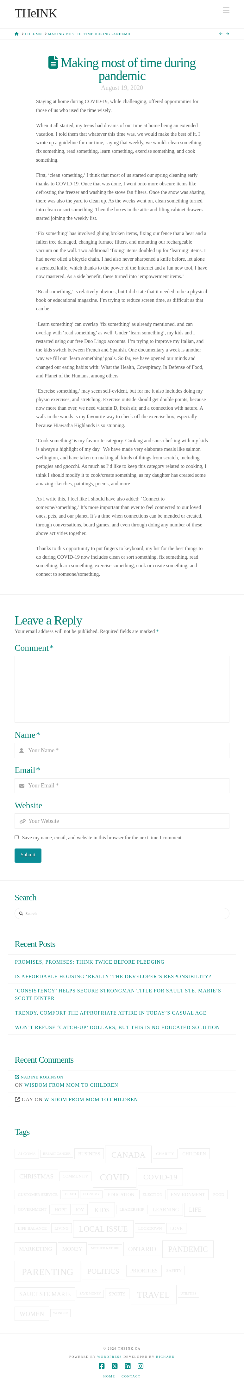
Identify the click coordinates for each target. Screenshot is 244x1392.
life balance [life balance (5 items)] (32, 1228)
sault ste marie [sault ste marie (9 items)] (45, 1294)
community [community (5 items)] (75, 1176)
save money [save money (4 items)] (90, 1293)
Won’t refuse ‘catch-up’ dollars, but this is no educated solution (117, 1027)
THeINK (36, 13)
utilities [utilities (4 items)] (188, 1293)
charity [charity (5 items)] (165, 1154)
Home (109, 1376)
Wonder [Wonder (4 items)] (60, 1313)
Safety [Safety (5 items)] (174, 1270)
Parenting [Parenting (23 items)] (48, 1272)
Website (28, 805)
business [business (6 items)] (89, 1153)
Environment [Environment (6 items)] (188, 1194)
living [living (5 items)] (61, 1228)
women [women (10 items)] (32, 1313)
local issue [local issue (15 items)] (103, 1229)
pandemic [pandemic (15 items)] (188, 1249)
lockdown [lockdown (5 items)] (150, 1228)
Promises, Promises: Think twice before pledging (90, 962)
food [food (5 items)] (218, 1194)
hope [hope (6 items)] (61, 1209)
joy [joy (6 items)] (80, 1209)
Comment (34, 648)
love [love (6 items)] (176, 1228)
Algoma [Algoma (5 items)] (27, 1154)
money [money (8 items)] (72, 1249)
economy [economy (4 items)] (91, 1194)
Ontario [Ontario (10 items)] (142, 1249)
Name (27, 735)
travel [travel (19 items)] (153, 1295)
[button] (226, 10)
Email (27, 770)
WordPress (109, 1356)
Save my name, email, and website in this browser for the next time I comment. (102, 837)
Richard (165, 1356)
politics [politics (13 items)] (103, 1271)
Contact (131, 1376)
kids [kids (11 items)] (102, 1210)
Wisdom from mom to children (71, 1085)
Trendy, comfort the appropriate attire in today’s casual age (110, 1013)
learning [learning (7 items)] (166, 1209)
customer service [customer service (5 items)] (38, 1194)
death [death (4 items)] (70, 1194)
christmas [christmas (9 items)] (36, 1176)
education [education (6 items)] (121, 1194)
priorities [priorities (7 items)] (144, 1270)
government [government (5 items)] (32, 1209)
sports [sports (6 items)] (117, 1293)
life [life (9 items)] (195, 1209)
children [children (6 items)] (194, 1153)
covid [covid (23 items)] (114, 1177)
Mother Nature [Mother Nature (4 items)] (105, 1248)
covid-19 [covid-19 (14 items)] (160, 1177)
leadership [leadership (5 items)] (131, 1209)
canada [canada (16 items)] (128, 1155)
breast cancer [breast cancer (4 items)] (57, 1153)
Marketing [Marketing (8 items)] (35, 1249)
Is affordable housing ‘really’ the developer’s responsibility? (113, 976)
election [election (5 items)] (152, 1194)
